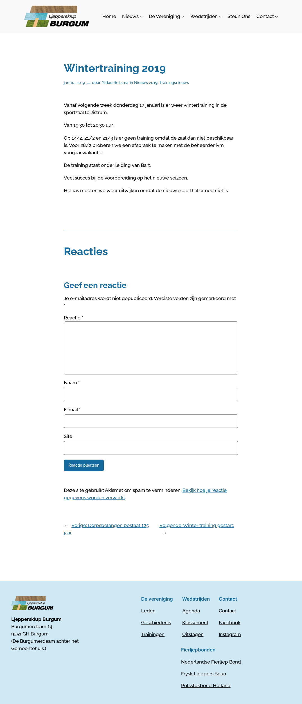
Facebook (229, 622)
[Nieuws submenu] (132, 16)
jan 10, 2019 (74, 82)
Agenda (191, 611)
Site (68, 436)
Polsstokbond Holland (206, 685)
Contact (227, 611)
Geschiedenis (156, 622)
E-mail (72, 409)
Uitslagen (193, 634)
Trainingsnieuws (174, 82)
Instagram (230, 634)
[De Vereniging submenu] (166, 16)
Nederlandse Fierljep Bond (211, 662)
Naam (72, 382)
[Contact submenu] (267, 16)
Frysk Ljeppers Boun (203, 673)
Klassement (195, 622)
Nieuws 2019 (145, 82)
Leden (148, 611)
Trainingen (152, 634)
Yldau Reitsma (115, 82)
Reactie (73, 318)
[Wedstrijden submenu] (206, 16)
